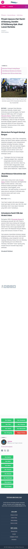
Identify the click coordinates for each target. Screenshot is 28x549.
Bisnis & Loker (14, 523)
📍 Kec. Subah (7, 428)
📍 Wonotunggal (7, 486)
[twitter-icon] (5, 451)
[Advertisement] (14, 49)
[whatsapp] (11, 286)
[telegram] (14, 286)
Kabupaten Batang (6, 116)
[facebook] (5, 286)
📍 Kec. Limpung (20, 424)
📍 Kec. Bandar (7, 457)
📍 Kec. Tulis (7, 424)
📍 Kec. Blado (7, 461)
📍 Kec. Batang (7, 420)
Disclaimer (14, 539)
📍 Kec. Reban (7, 465)
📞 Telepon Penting (20, 432)
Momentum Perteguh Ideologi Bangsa (11, 68)
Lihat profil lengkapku (7, 446)
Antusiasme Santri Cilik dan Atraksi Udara (11, 73)
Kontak (14, 534)
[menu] (2, 2)
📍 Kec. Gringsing (7, 432)
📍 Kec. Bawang (7, 473)
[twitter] (8, 286)
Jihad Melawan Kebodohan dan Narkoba (11, 70)
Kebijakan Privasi (14, 536)
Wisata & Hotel (14, 515)
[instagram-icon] (8, 451)
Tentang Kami (14, 531)
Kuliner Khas (14, 517)
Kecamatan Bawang (17, 219)
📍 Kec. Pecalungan (7, 478)
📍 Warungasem (7, 482)
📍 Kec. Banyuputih (20, 428)
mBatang (10, 441)
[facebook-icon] (2, 451)
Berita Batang (14, 520)
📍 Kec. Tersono (7, 469)
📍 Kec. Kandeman (20, 420)
